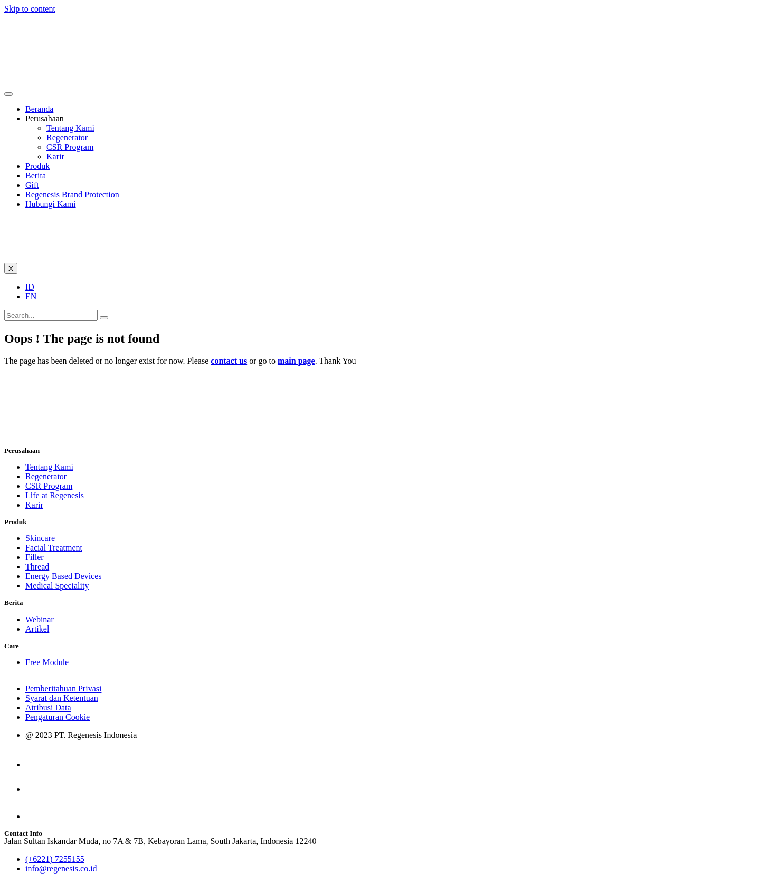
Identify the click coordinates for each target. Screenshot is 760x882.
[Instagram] (34, 764)
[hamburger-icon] (8, 94)
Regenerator (67, 137)
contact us (229, 360)
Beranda (39, 109)
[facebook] (36, 788)
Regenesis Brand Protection (72, 194)
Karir (55, 156)
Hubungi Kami (50, 204)
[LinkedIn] (38, 816)
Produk (37, 166)
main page (296, 360)
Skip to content (29, 8)
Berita (35, 175)
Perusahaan (44, 118)
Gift (32, 185)
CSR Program (69, 147)
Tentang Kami (70, 128)
